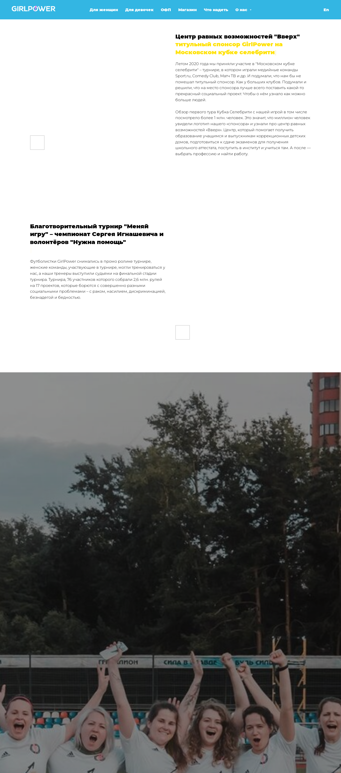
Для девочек (139, 10)
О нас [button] (241, 10)
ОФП (166, 10)
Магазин (187, 10)
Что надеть (216, 10)
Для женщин (104, 10)
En (326, 10)
